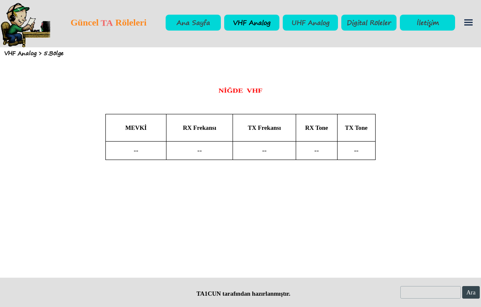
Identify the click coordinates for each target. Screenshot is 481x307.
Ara (471, 292)
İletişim (428, 22)
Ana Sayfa (193, 22)
